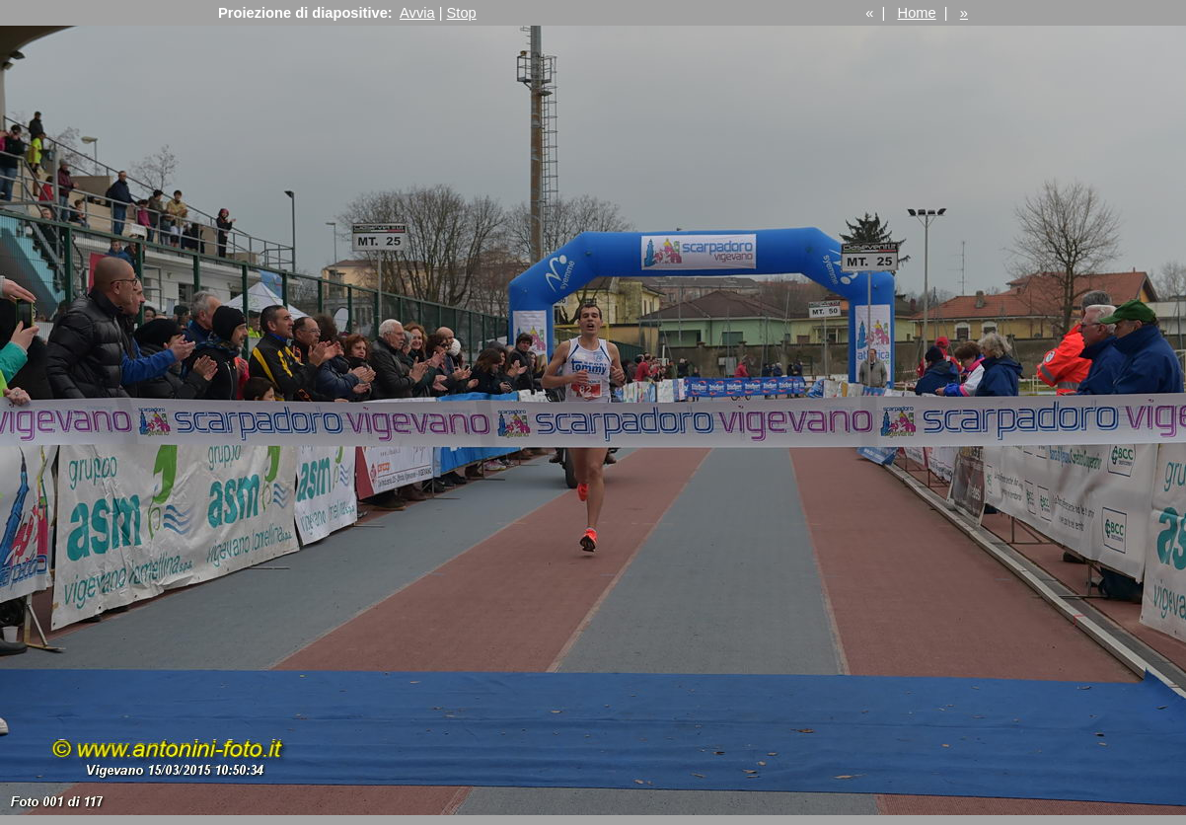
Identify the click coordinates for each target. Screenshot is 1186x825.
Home (917, 13)
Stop (462, 13)
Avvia (417, 13)
